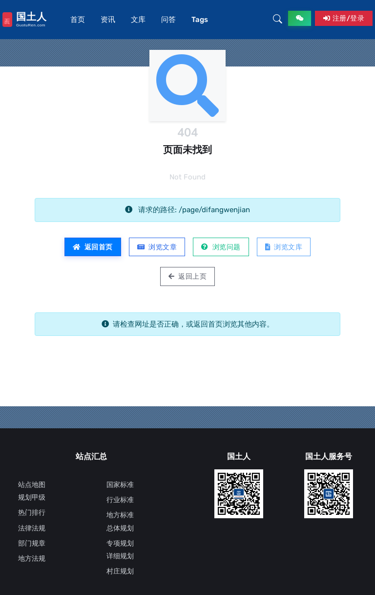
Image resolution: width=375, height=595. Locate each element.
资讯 (108, 19)
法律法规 (31, 528)
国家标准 (120, 485)
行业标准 (120, 500)
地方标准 (120, 515)
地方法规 (31, 558)
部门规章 (31, 543)
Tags (199, 19)
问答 (168, 19)
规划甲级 (31, 497)
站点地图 (31, 485)
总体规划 (120, 528)
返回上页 (187, 276)
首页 (77, 19)
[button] (277, 19)
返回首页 (93, 247)
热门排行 (31, 512)
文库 (138, 19)
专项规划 (120, 543)
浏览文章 (157, 247)
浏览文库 (284, 247)
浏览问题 (221, 247)
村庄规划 (120, 571)
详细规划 (120, 556)
